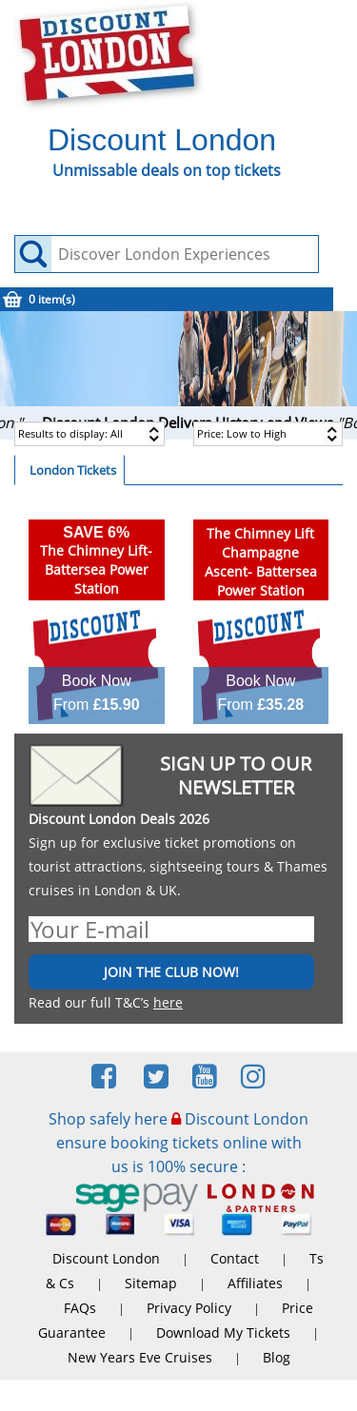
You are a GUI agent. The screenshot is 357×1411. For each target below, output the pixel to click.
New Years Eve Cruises (140, 1357)
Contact (234, 1258)
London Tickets (73, 470)
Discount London (106, 1258)
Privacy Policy (189, 1308)
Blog (276, 1357)
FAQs (80, 1308)
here (168, 1002)
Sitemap (151, 1283)
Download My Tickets (223, 1332)
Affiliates (255, 1283)
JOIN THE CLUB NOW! (171, 972)
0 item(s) (52, 299)
